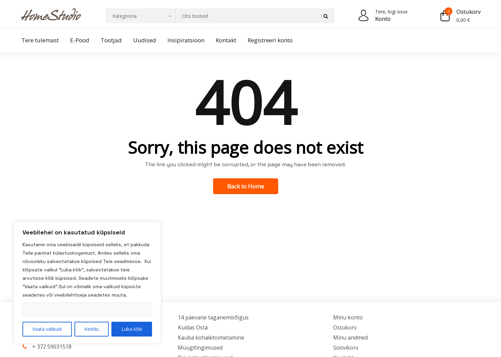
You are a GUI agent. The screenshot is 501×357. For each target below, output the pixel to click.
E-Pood (79, 40)
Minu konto (348, 317)
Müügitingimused (200, 347)
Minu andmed (350, 337)
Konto (383, 18)
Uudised (144, 40)
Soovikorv (345, 347)
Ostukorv (468, 11)
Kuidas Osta (193, 327)
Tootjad (111, 40)
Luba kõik (131, 329)
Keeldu (91, 329)
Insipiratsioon (185, 40)
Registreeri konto (270, 40)
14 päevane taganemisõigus (213, 317)
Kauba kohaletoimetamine (211, 337)
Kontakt (226, 40)
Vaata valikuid (47, 329)
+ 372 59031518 (51, 346)
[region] (87, 282)
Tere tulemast (40, 40)
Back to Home (245, 186)
